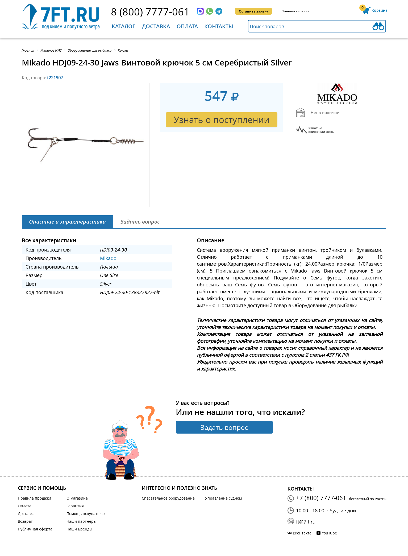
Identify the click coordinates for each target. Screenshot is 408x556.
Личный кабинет (295, 11)
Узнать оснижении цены (321, 130)
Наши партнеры (81, 521)
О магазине (77, 498)
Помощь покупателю (85, 513)
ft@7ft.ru (305, 522)
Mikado (108, 258)
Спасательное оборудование (168, 498)
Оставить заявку (253, 11)
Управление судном (223, 498)
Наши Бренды (79, 529)
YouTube (329, 533)
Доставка (156, 26)
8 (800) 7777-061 (150, 11)
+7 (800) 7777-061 (321, 498)
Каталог (123, 26)
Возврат (25, 521)
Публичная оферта (35, 529)
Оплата (187, 26)
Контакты (218, 26)
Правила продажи (34, 498)
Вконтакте (302, 533)
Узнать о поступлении (221, 120)
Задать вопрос (224, 427)
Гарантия (75, 505)
